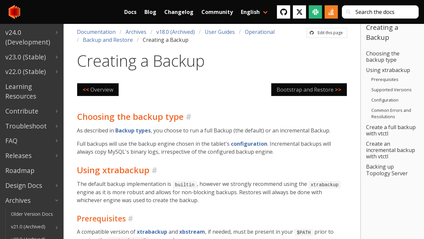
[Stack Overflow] (331, 12)
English (250, 12)
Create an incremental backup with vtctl (390, 150)
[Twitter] (299, 12)
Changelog (178, 12)
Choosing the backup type (382, 56)
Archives (136, 32)
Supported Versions (391, 90)
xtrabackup (152, 231)
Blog (150, 12)
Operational (260, 32)
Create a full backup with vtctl (391, 130)
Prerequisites (384, 79)
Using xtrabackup (388, 70)
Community (217, 12)
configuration (249, 143)
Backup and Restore (108, 39)
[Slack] (315, 12)
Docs (130, 12)
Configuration (384, 100)
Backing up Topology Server (387, 170)
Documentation (96, 32)
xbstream (192, 231)
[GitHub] (283, 12)
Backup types (133, 130)
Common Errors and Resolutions (391, 113)
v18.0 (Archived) (175, 32)
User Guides (220, 32)
